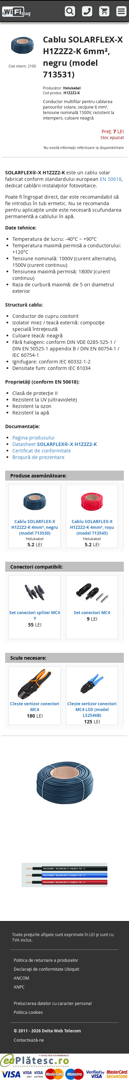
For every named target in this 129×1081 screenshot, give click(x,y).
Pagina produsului (33, 437)
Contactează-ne (29, 1040)
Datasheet (54, 444)
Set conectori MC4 (92, 613)
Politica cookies (28, 1012)
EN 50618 (110, 179)
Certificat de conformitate (41, 450)
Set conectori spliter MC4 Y (34, 615)
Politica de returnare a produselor (46, 960)
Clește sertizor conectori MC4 (34, 706)
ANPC (19, 987)
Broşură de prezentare (38, 457)
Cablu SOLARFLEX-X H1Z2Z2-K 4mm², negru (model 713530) (34, 527)
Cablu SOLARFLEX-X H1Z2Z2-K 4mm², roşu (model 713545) (92, 527)
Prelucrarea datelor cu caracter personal (53, 1003)
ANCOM (21, 978)
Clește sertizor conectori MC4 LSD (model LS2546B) (92, 709)
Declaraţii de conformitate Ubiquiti (46, 969)
